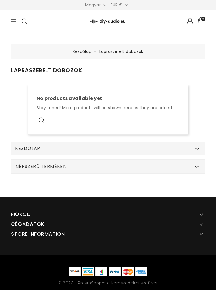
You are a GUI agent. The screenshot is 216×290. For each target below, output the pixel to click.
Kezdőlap (27, 148)
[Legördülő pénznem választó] (120, 5)
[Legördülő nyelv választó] (96, 5)
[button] (190, 21)
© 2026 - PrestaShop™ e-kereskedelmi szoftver (108, 282)
